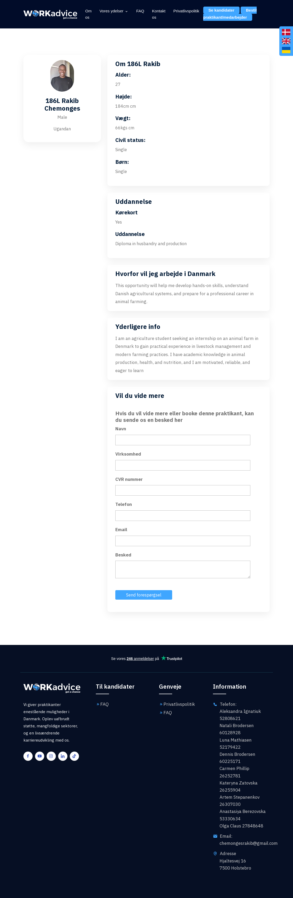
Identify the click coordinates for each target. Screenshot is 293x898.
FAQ (140, 11)
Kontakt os (159, 14)
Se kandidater (221, 10)
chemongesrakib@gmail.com (249, 843)
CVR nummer (129, 479)
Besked (123, 555)
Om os (88, 14)
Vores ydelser (111, 11)
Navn (120, 429)
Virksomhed (128, 454)
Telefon (123, 504)
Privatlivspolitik (186, 11)
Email (121, 529)
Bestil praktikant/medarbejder (230, 13)
